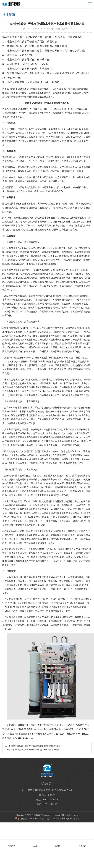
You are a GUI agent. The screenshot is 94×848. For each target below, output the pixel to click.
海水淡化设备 (14, 37)
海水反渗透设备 (33, 37)
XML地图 (66, 819)
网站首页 (12, 844)
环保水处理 (74, 819)
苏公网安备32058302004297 (30, 819)
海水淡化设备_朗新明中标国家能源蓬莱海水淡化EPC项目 (36, 746)
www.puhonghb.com (51, 815)
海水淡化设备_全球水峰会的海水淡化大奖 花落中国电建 (35, 750)
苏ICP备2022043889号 (51, 819)
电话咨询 (82, 844)
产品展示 (35, 844)
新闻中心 (58, 844)
